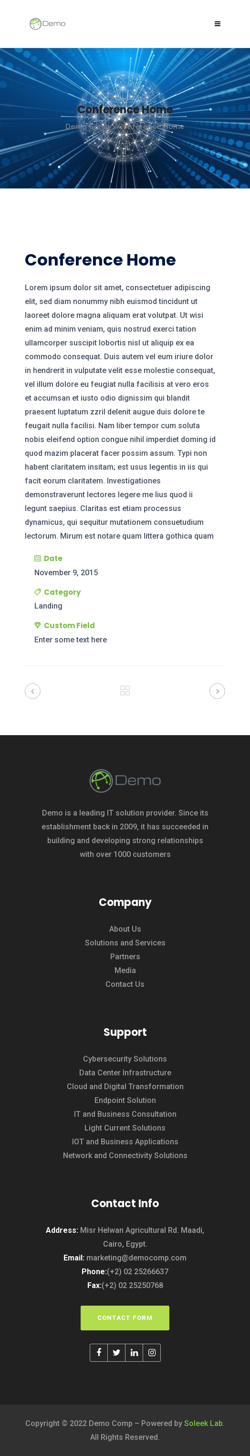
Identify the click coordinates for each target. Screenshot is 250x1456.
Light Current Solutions (125, 1127)
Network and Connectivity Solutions (125, 1155)
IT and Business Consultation (125, 1114)
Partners (125, 956)
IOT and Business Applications (125, 1141)
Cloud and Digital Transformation (125, 1086)
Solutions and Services (125, 942)
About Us (125, 929)
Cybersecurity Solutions (125, 1058)
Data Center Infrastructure (125, 1072)
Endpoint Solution (125, 1100)
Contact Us (125, 984)
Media (125, 970)
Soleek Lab (203, 1423)
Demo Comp (87, 126)
